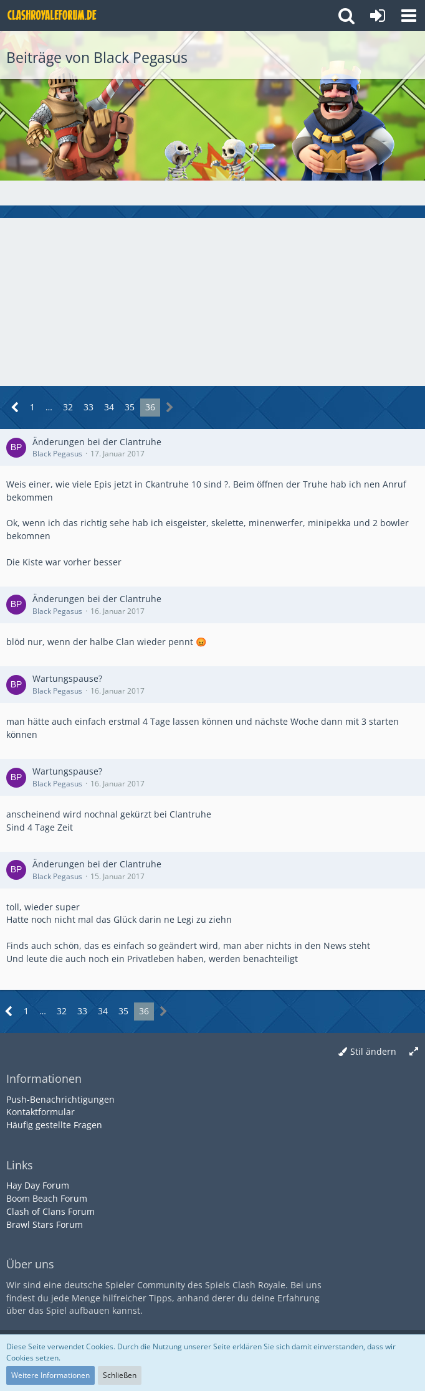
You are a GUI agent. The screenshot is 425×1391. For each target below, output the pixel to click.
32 (68, 407)
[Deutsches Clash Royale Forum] (53, 15)
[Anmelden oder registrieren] (377, 15)
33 (88, 407)
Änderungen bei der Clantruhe (96, 442)
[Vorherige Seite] (15, 407)
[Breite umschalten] (414, 1052)
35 (130, 407)
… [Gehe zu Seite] (48, 407)
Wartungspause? (67, 678)
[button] (408, 15)
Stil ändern (373, 1051)
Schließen (119, 1375)
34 (109, 407)
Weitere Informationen (50, 1375)
